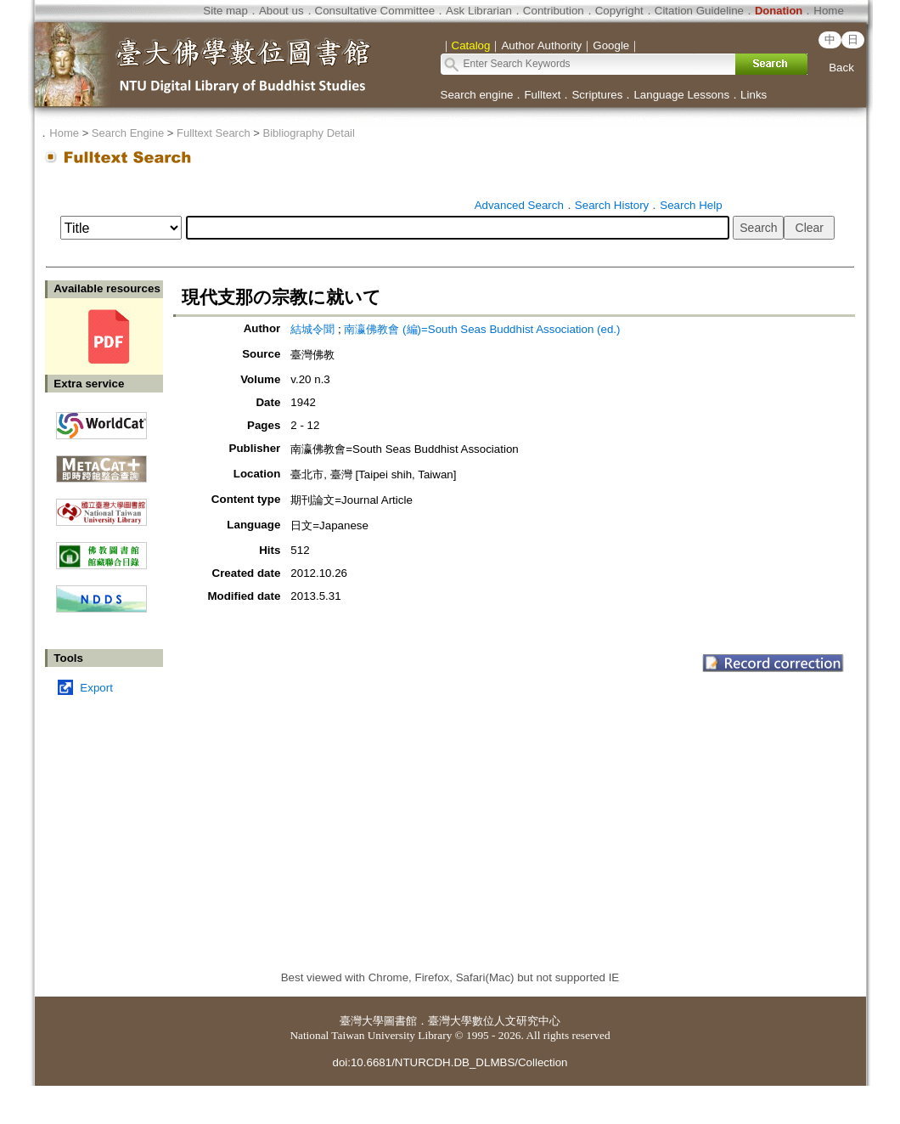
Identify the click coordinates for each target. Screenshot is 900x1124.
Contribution (553, 10)
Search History (612, 205)
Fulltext (542, 94)
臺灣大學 (362, 1020)
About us (281, 10)
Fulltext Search (213, 133)
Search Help (691, 205)
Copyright (619, 10)
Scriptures (596, 94)
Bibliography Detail (309, 133)
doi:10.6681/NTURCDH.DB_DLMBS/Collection (449, 1062)
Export (96, 687)
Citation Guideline (699, 10)
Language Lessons (681, 94)
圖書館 (400, 1020)
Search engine (477, 94)
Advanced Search (519, 205)
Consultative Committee (375, 10)
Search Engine (128, 133)
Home (828, 10)
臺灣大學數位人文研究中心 (494, 1020)
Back (841, 67)
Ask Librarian (479, 10)
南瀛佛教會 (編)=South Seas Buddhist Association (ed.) (482, 329)
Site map (225, 10)
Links (753, 94)
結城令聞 (312, 329)
